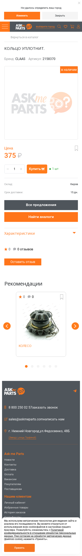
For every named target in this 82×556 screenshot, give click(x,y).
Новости (9, 459)
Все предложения (41, 205)
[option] (41, 324)
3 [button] (38, 366)
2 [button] (32, 366)
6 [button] (56, 366)
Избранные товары (16, 507)
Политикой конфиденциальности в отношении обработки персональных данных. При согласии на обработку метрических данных (40, 533)
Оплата (8, 474)
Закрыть (60, 15)
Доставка (10, 469)
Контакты (10, 464)
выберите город (45, 26)
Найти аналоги (41, 217)
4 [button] (44, 366)
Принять (19, 547)
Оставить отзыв (22, 262)
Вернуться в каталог (24, 37)
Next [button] (75, 326)
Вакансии (10, 479)
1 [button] (26, 366)
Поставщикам (13, 489)
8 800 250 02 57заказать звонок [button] (31, 407)
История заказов (14, 512)
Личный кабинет (14, 502)
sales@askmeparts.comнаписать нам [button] (34, 419)
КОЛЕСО (25, 346)
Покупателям (12, 484)
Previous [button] (7, 326)
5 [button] (50, 366)
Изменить (22, 15)
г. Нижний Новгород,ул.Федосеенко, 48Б (37, 431)
